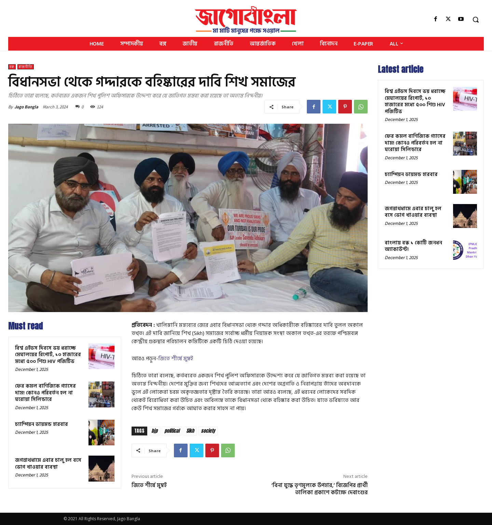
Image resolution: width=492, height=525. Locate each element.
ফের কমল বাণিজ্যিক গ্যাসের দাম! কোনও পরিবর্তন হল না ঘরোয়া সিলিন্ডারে (45, 393)
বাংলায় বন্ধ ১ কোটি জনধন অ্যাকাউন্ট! (413, 246)
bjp (154, 430)
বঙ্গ (12, 66)
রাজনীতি (25, 66)
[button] (475, 19)
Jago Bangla (26, 107)
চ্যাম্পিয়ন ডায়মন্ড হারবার (41, 424)
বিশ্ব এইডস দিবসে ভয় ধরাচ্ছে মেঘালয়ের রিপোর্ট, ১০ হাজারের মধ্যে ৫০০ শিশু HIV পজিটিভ (48, 355)
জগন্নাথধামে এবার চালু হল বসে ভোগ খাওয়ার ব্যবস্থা (48, 463)
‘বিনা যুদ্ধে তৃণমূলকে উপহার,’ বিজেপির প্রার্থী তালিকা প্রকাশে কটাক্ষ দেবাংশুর (319, 489)
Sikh (190, 430)
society (208, 430)
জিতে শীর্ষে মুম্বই (175, 358)
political (171, 430)
